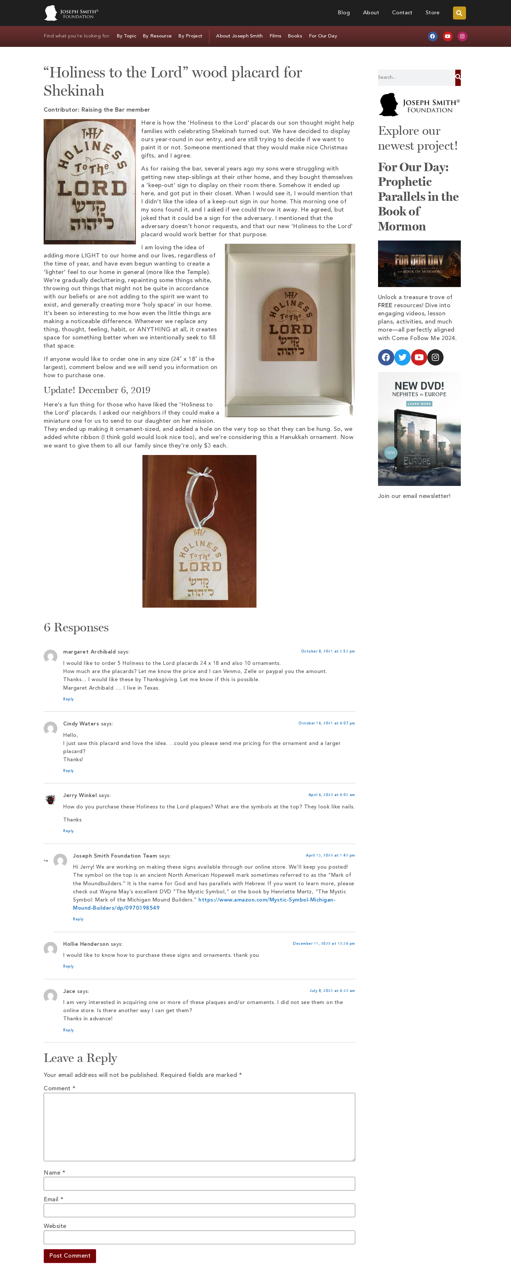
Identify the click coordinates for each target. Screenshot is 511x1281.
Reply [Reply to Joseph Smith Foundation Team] (78, 919)
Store (433, 13)
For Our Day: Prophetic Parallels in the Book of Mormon (418, 196)
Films (276, 36)
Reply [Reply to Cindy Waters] (68, 771)
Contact (402, 13)
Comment (60, 1089)
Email (54, 1200)
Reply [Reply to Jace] (68, 1030)
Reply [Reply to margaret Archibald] (68, 699)
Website (55, 1226)
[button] (459, 13)
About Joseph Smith (239, 36)
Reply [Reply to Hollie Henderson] (68, 967)
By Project (190, 36)
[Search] (458, 78)
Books (295, 36)
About (371, 13)
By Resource (157, 36)
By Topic (126, 36)
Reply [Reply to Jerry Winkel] (68, 831)
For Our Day (323, 36)
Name (54, 1173)
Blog (344, 13)
